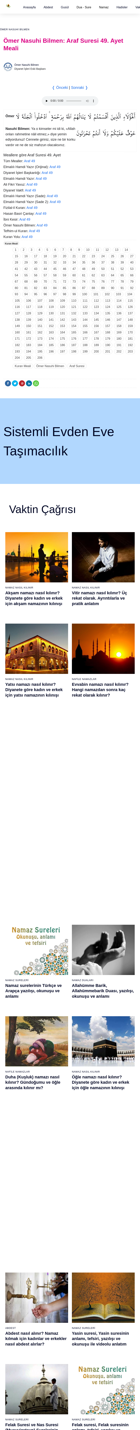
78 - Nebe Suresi (59, 1137)
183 (28, 345)
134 (96, 313)
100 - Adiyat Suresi (106, 1157)
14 (126, 249)
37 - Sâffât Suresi (59, 1113)
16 (26, 256)
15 (16, 256)
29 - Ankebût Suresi (61, 1061)
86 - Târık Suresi (59, 1190)
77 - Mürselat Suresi (61, 1130)
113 (107, 300)
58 (55, 275)
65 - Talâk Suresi (13, 1177)
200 (96, 351)
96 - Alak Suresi (104, 1130)
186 (62, 345)
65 (122, 275)
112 (96, 300)
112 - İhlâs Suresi (105, 1236)
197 (62, 351)
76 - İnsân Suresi (13, 1250)
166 (85, 332)
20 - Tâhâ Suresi (59, 1001)
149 (17, 326)
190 (107, 345)
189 (96, 345)
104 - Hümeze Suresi (107, 1183)
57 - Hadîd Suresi (105, 1120)
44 (45, 268)
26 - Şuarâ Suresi (59, 1041)
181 (130, 338)
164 (62, 332)
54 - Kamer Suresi (106, 1100)
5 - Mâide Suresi (13, 1027)
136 (118, 313)
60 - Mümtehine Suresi (16, 1144)
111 (85, 300)
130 (51, 313)
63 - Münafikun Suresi (16, 1164)
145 (96, 319)
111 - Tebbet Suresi (106, 1230)
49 (93, 268)
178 (96, 338)
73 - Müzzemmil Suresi (17, 1230)
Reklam (78, 1279)
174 (51, 338)
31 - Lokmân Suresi (61, 1074)
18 (45, 256)
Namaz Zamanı (125, 1279)
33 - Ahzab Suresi (59, 1087)
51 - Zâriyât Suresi (106, 1080)
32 (55, 262)
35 (84, 262)
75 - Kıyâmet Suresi (15, 1243)
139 (28, 319)
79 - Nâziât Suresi (60, 1144)
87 (84, 288)
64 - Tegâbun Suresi (15, 1170)
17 (35, 256)
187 (73, 345)
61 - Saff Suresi (12, 1150)
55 (26, 275)
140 (39, 319)
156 (96, 326)
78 (122, 281)
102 (107, 294)
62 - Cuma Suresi (14, 1157)
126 (130, 306)
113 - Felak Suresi (106, 1243)
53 (132, 268)
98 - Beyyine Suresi (106, 1144)
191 (118, 345)
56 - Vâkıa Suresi (105, 1113)
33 (64, 262)
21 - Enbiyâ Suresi (60, 1008)
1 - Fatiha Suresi (13, 1001)
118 (39, 306)
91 (122, 288)
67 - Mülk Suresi (13, 1190)
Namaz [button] (104, 7)
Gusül (65, 7)
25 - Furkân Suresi (60, 1034)
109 (62, 300)
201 (107, 351)
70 (45, 281)
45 (55, 268)
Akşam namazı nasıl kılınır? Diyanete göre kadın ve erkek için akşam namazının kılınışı (34, 598)
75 (93, 281)
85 (64, 288)
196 (51, 351)
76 (103, 281)
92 (132, 288)
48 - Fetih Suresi (105, 1061)
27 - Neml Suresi (59, 1047)
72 (64, 281)
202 (118, 351)
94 (26, 294)
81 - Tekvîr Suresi (59, 1157)
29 (26, 262)
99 (74, 294)
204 (17, 357)
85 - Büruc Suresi (59, 1183)
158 (118, 326)
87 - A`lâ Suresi (58, 1197)
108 (51, 300)
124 (107, 306)
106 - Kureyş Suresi (107, 1197)
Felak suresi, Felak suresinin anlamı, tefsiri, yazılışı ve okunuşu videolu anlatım (100, 871)
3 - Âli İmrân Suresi (15, 1014)
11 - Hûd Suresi (13, 1067)
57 (45, 275)
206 (39, 357)
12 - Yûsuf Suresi (13, 1074)
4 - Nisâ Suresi (12, 1021)
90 (112, 288)
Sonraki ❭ (79, 87)
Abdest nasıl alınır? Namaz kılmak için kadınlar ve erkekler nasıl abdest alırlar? (36, 779)
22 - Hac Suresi (58, 1014)
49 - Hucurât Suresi (106, 1067)
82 (35, 288)
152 (51, 326)
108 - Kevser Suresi (107, 1210)
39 (122, 262)
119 (51, 306)
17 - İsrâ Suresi (12, 1107)
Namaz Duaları (82, 678)
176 (73, 338)
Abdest (48, 7)
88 (93, 288)
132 (73, 313)
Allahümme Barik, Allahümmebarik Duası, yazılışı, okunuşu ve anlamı (103, 689)
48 (84, 268)
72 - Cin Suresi (12, 1223)
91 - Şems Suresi (59, 1223)
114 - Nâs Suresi (105, 1250)
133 (85, 313)
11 (97, 249)
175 (62, 338)
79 (132, 281)
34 (74, 262)
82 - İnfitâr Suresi (59, 1164)
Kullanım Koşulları (59, 1279)
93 (16, 294)
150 (28, 326)
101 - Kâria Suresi (106, 1164)
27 (132, 256)
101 (95, 294)
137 (130, 313)
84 (55, 288)
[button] (29, 7)
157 (107, 326)
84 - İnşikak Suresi (60, 1177)
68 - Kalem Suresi (14, 1197)
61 (84, 275)
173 (39, 338)
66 (132, 275)
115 (130, 300)
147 (118, 319)
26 (122, 256)
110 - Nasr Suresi (105, 1223)
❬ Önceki (60, 87)
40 (132, 262)
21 (74, 256)
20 (64, 256)
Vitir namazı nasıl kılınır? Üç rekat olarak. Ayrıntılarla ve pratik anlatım (99, 598)
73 (74, 281)
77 (112, 281)
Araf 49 (29, 161)
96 (45, 294)
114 (118, 300)
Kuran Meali (11, 243)
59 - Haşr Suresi (13, 1137)
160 (17, 332)
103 (118, 294)
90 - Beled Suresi (59, 1216)
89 (103, 288)
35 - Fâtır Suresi (59, 1100)
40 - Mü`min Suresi (106, 1008)
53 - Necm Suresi (105, 1094)
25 (112, 256)
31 (45, 262)
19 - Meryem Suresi (15, 1120)
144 (85, 319)
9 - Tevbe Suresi (13, 1054)
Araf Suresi (76, 366)
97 (55, 294)
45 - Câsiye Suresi (106, 1041)
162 (39, 332)
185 (51, 345)
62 (93, 275)
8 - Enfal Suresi (12, 1047)
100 (84, 294)
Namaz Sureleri (17, 678)
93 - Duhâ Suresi (59, 1236)
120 (62, 306)
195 (39, 351)
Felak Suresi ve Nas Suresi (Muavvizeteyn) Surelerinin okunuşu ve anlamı (31, 871)
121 (73, 306)
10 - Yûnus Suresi (14, 1061)
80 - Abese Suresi (60, 1150)
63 (103, 275)
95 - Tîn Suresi (58, 1250)
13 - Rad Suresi (13, 1080)
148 (130, 319)
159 (130, 326)
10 (87, 249)
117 (28, 306)
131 (62, 313)
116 (17, 306)
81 (26, 288)
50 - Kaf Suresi (104, 1074)
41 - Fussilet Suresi (106, 1014)
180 (118, 338)
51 (112, 268)
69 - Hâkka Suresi (14, 1203)
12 (107, 249)
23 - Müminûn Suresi (61, 1021)
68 (26, 281)
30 (35, 262)
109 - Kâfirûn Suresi (107, 1216)
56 (35, 275)
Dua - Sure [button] (84, 7)
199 (85, 351)
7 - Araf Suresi (11, 1041)
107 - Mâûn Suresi (106, 1203)
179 (107, 338)
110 (73, 300)
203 (130, 351)
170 (130, 332)
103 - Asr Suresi (104, 1177)
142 (62, 319)
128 (28, 313)
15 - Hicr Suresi (12, 1094)
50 (103, 268)
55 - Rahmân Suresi (107, 1107)
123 (96, 306)
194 (28, 351)
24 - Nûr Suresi (58, 1027)
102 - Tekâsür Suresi (107, 1170)
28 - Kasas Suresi (59, 1054)
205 (28, 357)
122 (85, 306)
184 (39, 345)
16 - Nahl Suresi (13, 1100)
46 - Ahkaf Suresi (105, 1047)
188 (85, 345)
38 (112, 262)
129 (39, 313)
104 (129, 294)
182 (17, 345)
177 (85, 338)
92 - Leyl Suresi (58, 1230)
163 (51, 332)
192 (130, 345)
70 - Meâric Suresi (14, 1210)
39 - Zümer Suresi (105, 1001)
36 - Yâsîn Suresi (59, 1107)
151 (39, 326)
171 (17, 338)
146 (107, 319)
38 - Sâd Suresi (58, 1120)
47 (74, 268)
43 (35, 268)
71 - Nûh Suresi (13, 1216)
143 (73, 319)
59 (64, 275)
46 (64, 268)
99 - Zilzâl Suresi (105, 1150)
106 (28, 300)
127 (17, 313)
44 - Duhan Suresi (105, 1034)
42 (26, 268)
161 (28, 332)
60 (74, 275)
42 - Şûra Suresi (105, 1021)
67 (16, 281)
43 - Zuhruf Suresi (106, 1027)
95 (35, 294)
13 (116, 249)
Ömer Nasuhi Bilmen (14, 29)
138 (17, 319)
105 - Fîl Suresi (104, 1190)
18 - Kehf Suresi (13, 1113)
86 (74, 288)
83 (45, 288)
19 (55, 256)
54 (16, 275)
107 (39, 300)
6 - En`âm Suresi (13, 1034)
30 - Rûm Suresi (59, 1067)
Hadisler (122, 7)
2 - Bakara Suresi (14, 1008)
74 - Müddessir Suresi (16, 1236)
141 (51, 319)
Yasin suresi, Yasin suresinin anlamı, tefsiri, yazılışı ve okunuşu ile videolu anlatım (100, 779)
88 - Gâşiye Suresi (60, 1203)
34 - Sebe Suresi (59, 1094)
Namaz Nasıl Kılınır (19, 587)
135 (107, 313)
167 (96, 332)
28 (16, 262)
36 (93, 262)
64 (112, 275)
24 (103, 256)
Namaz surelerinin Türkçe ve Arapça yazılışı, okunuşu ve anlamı (33, 689)
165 (73, 332)
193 (17, 351)
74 (84, 281)
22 (84, 256)
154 (73, 326)
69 (35, 281)
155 (85, 326)
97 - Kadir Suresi (105, 1137)
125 (118, 306)
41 (16, 268)
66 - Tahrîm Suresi (14, 1183)
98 (64, 294)
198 (73, 351)
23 (93, 256)
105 (17, 300)
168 (107, 332)
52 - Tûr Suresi (104, 1087)
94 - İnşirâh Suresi (60, 1243)
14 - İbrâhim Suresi (14, 1087)
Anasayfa (29, 7)
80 (16, 288)
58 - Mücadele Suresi (16, 1130)
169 (118, 332)
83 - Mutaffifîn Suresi (61, 1170)
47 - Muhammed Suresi (109, 1054)
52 (122, 268)
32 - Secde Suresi (60, 1080)
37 (103, 262)
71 (55, 281)
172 (28, 338)
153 (62, 326)
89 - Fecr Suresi (58, 1210)
